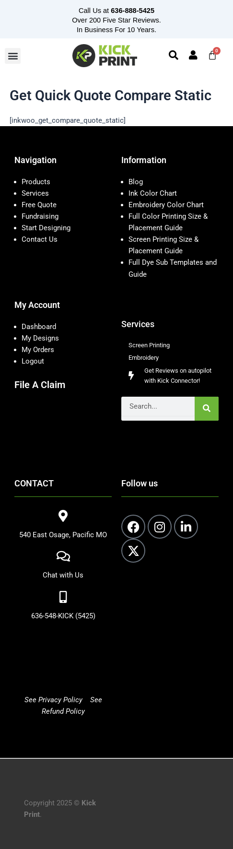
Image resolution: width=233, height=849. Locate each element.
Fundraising (40, 216)
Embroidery (143, 357)
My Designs (40, 338)
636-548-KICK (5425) (63, 616)
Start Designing (46, 228)
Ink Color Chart (152, 193)
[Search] (207, 409)
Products (36, 181)
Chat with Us (63, 575)
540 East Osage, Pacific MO (63, 535)
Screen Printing (149, 345)
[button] (13, 56)
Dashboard (39, 326)
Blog (135, 181)
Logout (33, 361)
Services (35, 193)
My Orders (38, 349)
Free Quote (39, 204)
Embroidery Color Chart (167, 204)
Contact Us (40, 239)
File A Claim (39, 384)
